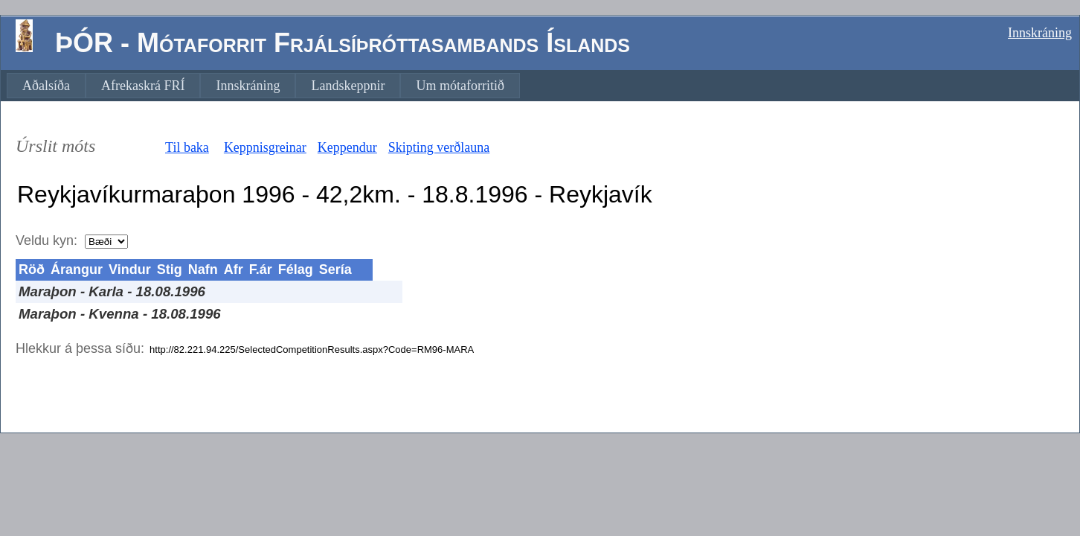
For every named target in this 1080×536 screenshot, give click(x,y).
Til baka (187, 147)
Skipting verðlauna (438, 147)
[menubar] (263, 85)
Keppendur (347, 147)
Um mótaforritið (460, 85)
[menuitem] (46, 85)
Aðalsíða (46, 85)
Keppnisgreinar (265, 147)
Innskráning (1040, 32)
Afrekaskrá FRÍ (142, 85)
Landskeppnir (348, 85)
